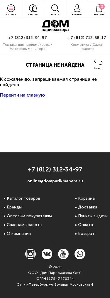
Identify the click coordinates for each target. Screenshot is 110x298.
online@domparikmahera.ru (55, 181)
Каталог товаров (23, 198)
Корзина (86, 198)
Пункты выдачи (93, 215)
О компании (19, 233)
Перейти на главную (22, 95)
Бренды (14, 207)
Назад (98, 68)
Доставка (87, 207)
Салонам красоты (24, 224)
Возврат (86, 233)
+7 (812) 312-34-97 (27, 37)
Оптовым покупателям (29, 215)
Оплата (85, 224)
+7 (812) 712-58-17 (86, 37)
